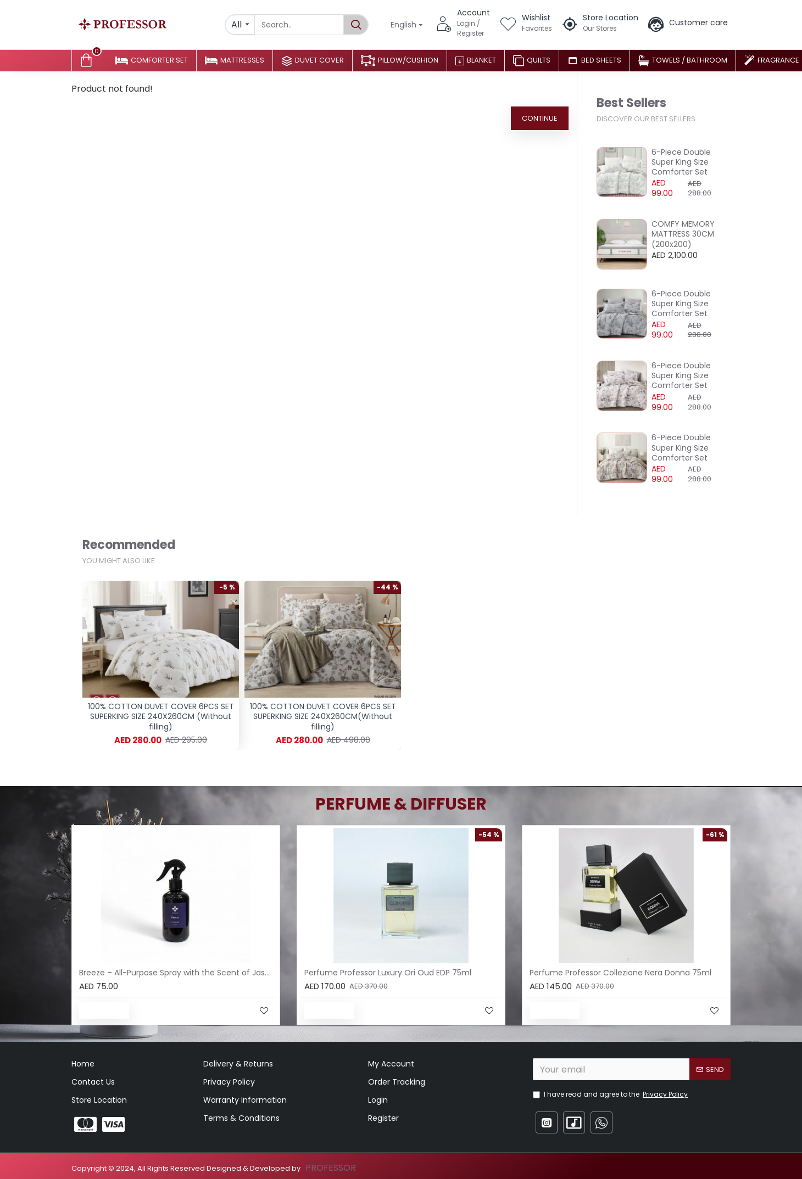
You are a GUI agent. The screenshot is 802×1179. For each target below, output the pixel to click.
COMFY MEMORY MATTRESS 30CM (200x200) (683, 234)
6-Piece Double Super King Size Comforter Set (681, 162)
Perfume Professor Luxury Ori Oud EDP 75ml (387, 973)
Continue (540, 118)
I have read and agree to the (611, 1094)
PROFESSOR (330, 1167)
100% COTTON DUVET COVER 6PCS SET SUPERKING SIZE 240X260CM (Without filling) (161, 716)
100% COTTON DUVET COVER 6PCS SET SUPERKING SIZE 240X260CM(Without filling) (323, 716)
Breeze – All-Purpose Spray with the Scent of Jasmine (178, 973)
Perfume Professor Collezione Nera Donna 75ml (620, 973)
